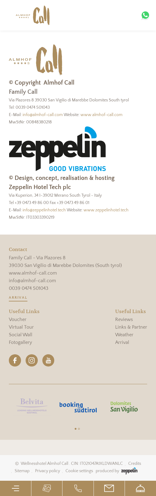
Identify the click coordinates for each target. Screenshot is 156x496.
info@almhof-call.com (43, 114)
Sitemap (22, 471)
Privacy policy (47, 471)
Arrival (18, 298)
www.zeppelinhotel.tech (106, 210)
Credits (134, 463)
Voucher (18, 319)
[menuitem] (24, 319)
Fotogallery (20, 342)
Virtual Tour (21, 327)
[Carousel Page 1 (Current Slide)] (75, 429)
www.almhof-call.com (101, 114)
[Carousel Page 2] (79, 429)
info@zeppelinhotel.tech (44, 210)
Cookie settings (79, 471)
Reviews (124, 319)
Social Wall (20, 334)
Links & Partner (131, 327)
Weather (124, 334)
